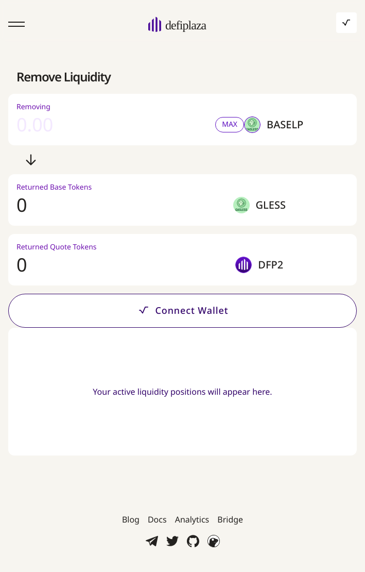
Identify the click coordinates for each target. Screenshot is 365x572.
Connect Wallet (182, 309)
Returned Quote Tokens (56, 247)
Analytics (192, 519)
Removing (33, 107)
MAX (229, 124)
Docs (157, 519)
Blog (131, 519)
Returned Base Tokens (54, 187)
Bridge (230, 519)
